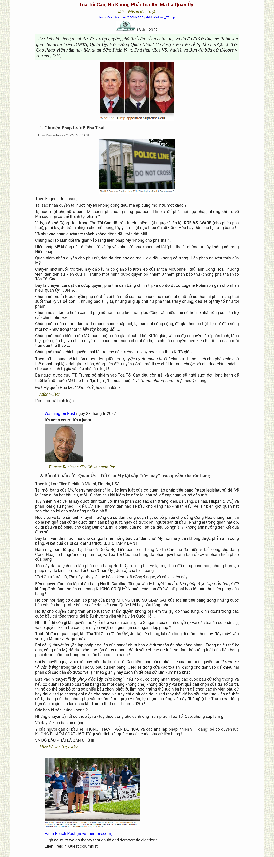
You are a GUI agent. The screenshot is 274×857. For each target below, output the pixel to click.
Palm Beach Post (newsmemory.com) (78, 833)
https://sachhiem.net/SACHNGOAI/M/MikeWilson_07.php (137, 17)
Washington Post (60, 413)
